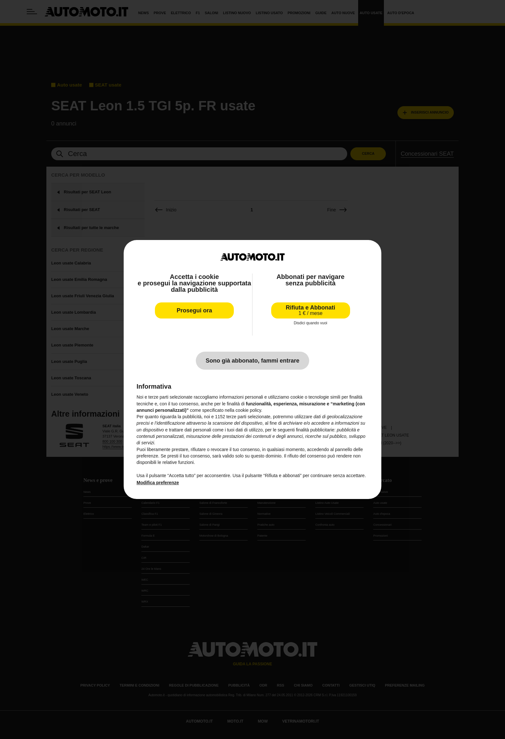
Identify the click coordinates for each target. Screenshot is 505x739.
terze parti (236, 416)
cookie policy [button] (248, 410)
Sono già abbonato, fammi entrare (252, 360)
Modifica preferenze (158, 482)
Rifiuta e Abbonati (310, 310)
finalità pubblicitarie (315, 429)
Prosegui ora (194, 310)
